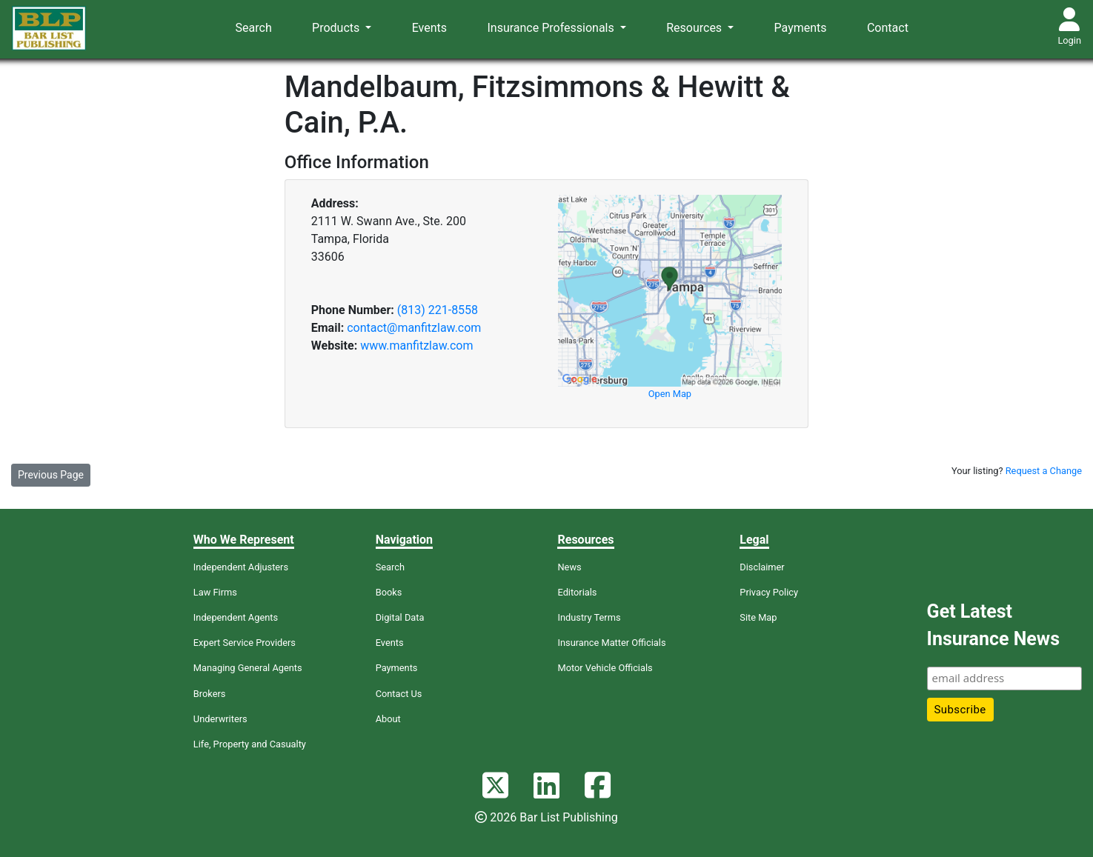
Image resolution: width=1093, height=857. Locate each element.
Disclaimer (762, 567)
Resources (695, 28)
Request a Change (1044, 470)
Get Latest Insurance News (993, 625)
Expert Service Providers (244, 642)
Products (337, 28)
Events (429, 28)
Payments (800, 28)
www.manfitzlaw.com (416, 346)
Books (389, 592)
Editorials (577, 592)
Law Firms (215, 592)
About (388, 718)
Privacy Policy (769, 592)
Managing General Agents (247, 667)
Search (254, 28)
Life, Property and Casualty (249, 744)
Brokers (209, 693)
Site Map (758, 617)
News (569, 567)
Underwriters (220, 718)
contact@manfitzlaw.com (414, 328)
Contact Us (399, 693)
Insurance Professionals (552, 28)
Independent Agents (235, 617)
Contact (887, 28)
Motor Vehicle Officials (604, 667)
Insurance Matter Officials (611, 642)
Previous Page (51, 475)
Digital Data (400, 617)
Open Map (669, 393)
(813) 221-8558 (437, 310)
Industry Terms (588, 617)
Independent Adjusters (240, 567)
